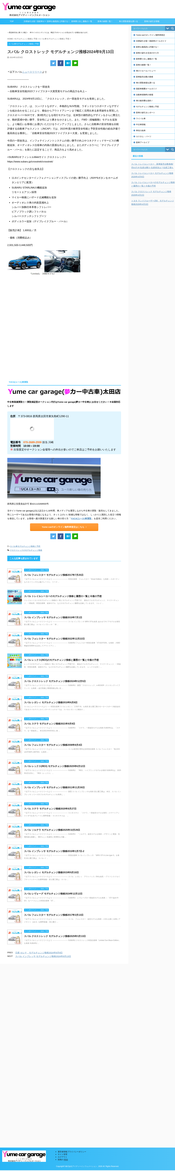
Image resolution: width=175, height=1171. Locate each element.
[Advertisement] (31, 352)
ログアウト (62, 976)
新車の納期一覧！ (105, 21)
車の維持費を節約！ (144, 101)
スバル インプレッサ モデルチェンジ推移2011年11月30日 (54, 787)
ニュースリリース (32, 72)
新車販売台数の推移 (144, 77)
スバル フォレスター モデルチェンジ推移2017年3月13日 (53, 915)
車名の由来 (141, 130)
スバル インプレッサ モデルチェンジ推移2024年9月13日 (43, 956)
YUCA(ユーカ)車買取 (81, 518)
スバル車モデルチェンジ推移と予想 (25, 546)
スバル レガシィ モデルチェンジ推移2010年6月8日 (50, 702)
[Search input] (148, 28)
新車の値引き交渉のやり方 (147, 53)
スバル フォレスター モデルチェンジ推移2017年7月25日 (53, 575)
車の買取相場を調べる (128, 21)
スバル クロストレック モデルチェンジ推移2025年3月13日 (55, 936)
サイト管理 (62, 973)
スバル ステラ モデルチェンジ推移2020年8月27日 (50, 808)
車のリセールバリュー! (146, 71)
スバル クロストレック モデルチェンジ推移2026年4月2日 (151, 193)
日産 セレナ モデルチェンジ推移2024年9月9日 (39, 952)
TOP (12, 21)
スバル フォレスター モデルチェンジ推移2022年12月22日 (54, 638)
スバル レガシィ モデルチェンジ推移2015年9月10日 (51, 872)
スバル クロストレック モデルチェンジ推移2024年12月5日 (55, 681)
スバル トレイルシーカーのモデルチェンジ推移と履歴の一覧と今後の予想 (63, 596)
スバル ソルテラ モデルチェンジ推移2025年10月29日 (52, 830)
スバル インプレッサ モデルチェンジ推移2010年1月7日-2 (54, 851)
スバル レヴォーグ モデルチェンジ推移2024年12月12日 (53, 893)
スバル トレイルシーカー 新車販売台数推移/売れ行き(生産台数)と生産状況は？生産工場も (152, 166)
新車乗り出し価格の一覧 (81, 21)
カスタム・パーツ (143, 136)
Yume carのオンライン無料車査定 (150, 35)
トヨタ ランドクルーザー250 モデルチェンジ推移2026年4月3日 (152, 202)
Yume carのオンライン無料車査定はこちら (64, 527)
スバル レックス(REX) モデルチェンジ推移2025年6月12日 (54, 766)
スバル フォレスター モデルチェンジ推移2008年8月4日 (53, 745)
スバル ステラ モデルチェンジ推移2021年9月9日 (49, 723)
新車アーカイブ (142, 142)
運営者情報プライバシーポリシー (72, 971)
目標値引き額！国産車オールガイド (35, 22)
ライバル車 (141, 118)
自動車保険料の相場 (144, 95)
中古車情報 (141, 124)
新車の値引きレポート (145, 112)
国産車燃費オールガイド (146, 89)
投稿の (63, 979)
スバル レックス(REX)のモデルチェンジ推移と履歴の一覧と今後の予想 (61, 660)
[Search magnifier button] (172, 28)
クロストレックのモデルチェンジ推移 (26, 550)
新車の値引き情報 (151, 21)
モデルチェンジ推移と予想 (147, 107)
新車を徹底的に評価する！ (58, 21)
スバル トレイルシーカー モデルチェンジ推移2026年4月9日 (152, 175)
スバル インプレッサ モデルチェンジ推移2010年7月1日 (53, 617)
